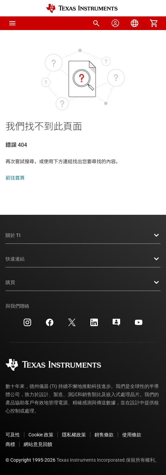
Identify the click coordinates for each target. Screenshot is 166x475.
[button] (12, 23)
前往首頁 (15, 178)
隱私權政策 (74, 434)
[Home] (82, 8)
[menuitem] (96, 23)
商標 (10, 444)
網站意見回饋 (38, 444)
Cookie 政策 (40, 434)
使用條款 (131, 434)
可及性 (12, 434)
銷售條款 (104, 434)
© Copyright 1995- (30, 460)
